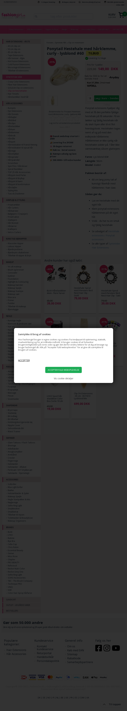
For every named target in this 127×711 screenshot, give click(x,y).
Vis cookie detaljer (63, 378)
